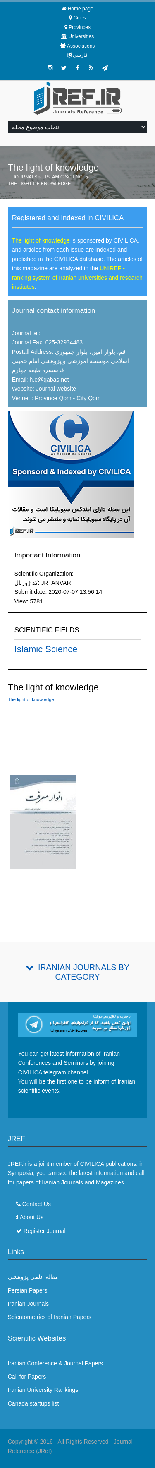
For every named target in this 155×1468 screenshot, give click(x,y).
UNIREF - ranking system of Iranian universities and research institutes (77, 277)
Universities (81, 36)
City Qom (88, 398)
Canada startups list (33, 1403)
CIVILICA (92, 1163)
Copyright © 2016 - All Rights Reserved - (61, 1441)
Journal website (56, 388)
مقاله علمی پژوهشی (33, 1276)
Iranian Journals (28, 1303)
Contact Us (36, 1204)
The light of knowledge (39, 183)
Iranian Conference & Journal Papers (55, 1363)
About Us (32, 1217)
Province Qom (52, 398)
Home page (80, 9)
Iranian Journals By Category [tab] (83, 972)
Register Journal (45, 1231)
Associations (81, 46)
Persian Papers (28, 1290)
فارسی (80, 55)
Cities (80, 18)
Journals (25, 176)
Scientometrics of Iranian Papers (49, 1317)
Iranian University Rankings (43, 1389)
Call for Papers (27, 1376)
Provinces (80, 27)
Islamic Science (65, 176)
